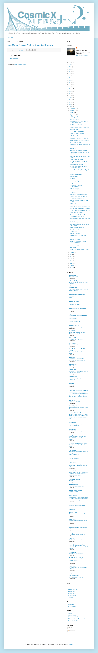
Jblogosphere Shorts (75, 239)
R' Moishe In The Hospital (76, 164)
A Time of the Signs (74, 281)
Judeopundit (72, 450)
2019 (70, 75)
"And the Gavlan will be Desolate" (77, 562)
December (73, 108)
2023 (70, 67)
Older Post (58, 62)
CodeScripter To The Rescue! (77, 131)
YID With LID (72, 566)
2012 (70, 91)
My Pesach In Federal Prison (76, 344)
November (73, 110)
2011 (70, 93)
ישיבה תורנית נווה (72, 586)
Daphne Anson (73, 364)
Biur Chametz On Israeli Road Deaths (79, 127)
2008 (70, 100)
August (72, 252)
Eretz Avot (71, 383)
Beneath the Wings (74, 301)
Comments (71, 630)
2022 (70, 69)
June (71, 256)
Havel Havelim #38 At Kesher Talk (78, 125)
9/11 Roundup (73, 204)
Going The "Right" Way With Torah (78, 162)
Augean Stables (73, 287)
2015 (70, 84)
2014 (70, 86)
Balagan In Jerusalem (75, 183)
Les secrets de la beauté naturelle (77, 505)
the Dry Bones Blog (74, 533)
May (71, 258)
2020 (70, 73)
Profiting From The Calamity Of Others (79, 249)
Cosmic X (80, 48)
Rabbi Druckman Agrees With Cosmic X (80, 210)
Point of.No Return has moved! (76, 486)
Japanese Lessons (73, 491)
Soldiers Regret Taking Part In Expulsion (80, 170)
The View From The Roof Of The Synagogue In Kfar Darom (78, 215)
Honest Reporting (73, 406)
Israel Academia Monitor (74, 617)
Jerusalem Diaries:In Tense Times (78, 443)
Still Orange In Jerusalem (76, 117)
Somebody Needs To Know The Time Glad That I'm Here (79, 122)
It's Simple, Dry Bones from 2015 (77, 534)
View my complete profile (82, 55)
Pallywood (72, 172)
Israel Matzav (72, 422)
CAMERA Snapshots (74, 331)
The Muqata (72, 538)
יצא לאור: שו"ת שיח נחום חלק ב (76, 577)
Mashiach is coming (74, 479)
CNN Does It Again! (75, 188)
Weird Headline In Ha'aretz (76, 159)
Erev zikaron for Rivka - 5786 (76, 339)
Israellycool (72, 435)
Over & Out (71, 365)
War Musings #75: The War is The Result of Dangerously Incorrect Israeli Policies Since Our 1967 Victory (78, 499)
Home (34, 62)
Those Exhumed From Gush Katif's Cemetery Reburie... (78, 242)
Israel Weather (72, 606)
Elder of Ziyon (72, 369)
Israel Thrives (72, 429)
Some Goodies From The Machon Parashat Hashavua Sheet (78, 197)
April (71, 261)
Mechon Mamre (72, 593)
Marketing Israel (73, 385)
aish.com (70, 587)
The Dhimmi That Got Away (75, 430)
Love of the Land (73, 471)
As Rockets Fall (74, 136)
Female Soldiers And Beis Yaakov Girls (79, 140)
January (72, 267)
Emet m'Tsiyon (73, 376)
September (73, 115)
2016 (70, 82)
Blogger (71, 644)
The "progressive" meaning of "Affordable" (79, 326)
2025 (70, 62)
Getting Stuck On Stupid (76, 142)
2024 (70, 64)
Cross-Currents (73, 343)
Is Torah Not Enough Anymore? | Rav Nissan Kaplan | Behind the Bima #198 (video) (78, 465)
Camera (70, 613)
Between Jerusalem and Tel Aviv (77, 308)
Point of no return (73, 484)
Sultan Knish (72, 519)
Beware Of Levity (74, 176)
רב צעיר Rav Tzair (73, 575)
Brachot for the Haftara (74, 310)
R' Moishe (72, 178)
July (71, 254)
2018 (70, 78)
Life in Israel (72, 462)
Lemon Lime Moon (74, 458)
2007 (70, 102)
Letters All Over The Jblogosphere (78, 150)
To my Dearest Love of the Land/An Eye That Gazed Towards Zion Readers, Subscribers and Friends (78, 474)
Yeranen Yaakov (73, 560)
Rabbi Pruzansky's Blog (75, 490)
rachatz (70, 297)
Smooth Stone (73, 504)
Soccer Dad (72, 509)
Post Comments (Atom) (20, 64)
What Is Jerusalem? (75, 119)
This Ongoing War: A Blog (76, 544)
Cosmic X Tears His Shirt (76, 174)
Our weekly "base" (73, 276)
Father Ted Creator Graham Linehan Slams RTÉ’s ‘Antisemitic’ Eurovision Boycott (77, 438)
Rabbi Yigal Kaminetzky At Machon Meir (80, 206)
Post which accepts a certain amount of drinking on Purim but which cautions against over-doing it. (78, 453)
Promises (71, 480)
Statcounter (10, 37)
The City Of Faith (74, 129)
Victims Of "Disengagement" (77, 227)
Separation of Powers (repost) (76, 553)
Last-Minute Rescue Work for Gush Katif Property (30, 45)
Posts (70, 628)
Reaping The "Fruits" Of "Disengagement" (76, 186)
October (72, 112)
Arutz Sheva (71, 604)
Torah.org (70, 597)
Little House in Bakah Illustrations (77, 401)
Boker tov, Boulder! (74, 325)
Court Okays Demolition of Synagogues (80, 208)
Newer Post (11, 62)
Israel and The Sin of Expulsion (77, 413)
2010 (70, 95)
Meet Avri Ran (73, 148)
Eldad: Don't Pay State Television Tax (79, 138)
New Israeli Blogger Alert (76, 245)
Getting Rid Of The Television (77, 133)
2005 (70, 106)
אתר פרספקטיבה (73, 573)
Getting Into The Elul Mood (76, 212)
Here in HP (72, 400)
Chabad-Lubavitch (72, 589)
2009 (70, 97)
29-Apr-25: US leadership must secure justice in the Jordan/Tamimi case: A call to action (78, 547)
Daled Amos (72, 357)
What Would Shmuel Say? (76, 558)
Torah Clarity (72, 552)
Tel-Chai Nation (73, 526)
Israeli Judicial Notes (75, 233)
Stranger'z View (73, 512)
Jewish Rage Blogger (75, 181)
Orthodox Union (72, 595)
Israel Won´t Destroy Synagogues (78, 194)
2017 (70, 80)
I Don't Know (73, 247)
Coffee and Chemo (74, 338)
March (72, 263)
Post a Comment (14, 58)
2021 (70, 71)
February (72, 265)
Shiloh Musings (73, 495)
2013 (70, 89)
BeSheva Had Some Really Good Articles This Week (78, 167)
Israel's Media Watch (73, 621)
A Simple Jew (72, 275)
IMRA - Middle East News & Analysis (77, 619)
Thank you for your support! (75, 539)
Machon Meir (71, 591)
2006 (70, 104)
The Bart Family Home (75, 222)
